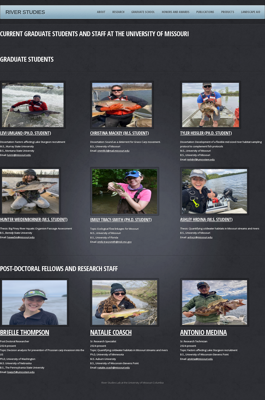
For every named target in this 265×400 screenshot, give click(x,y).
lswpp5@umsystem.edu (20, 372)
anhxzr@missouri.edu (199, 237)
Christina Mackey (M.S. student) (119, 133)
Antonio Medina (203, 332)
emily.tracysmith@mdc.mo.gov (114, 241)
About (101, 12)
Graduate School (143, 12)
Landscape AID (250, 12)
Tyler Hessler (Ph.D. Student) (206, 133)
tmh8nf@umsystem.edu (201, 159)
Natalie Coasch (111, 332)
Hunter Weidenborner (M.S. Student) (33, 219)
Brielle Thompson (24, 332)
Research (118, 12)
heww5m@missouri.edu (20, 237)
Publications (205, 12)
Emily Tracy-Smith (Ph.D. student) (120, 219)
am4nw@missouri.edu (200, 359)
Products (227, 12)
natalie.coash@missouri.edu (113, 367)
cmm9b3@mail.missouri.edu (113, 150)
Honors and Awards (175, 12)
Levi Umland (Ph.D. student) (25, 133)
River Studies (25, 12)
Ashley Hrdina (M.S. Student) (206, 219)
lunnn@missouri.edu (19, 155)
